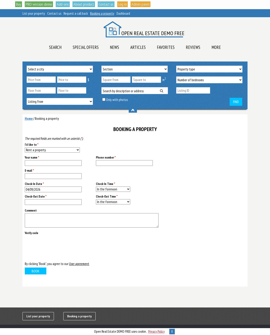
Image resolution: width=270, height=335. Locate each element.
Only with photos (117, 100)
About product (83, 4)
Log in (122, 4)
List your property (33, 13)
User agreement (79, 264)
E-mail (29, 171)
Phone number (106, 157)
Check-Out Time (106, 196)
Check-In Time (105, 184)
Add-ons (63, 4)
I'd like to (31, 145)
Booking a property (102, 13)
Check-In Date (34, 184)
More (216, 47)
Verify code (31, 233)
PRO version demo (39, 4)
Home (29, 118)
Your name (32, 157)
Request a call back (76, 13)
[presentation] (60, 248)
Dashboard (123, 13)
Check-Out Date (35, 196)
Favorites (166, 47)
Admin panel (140, 4)
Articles (138, 47)
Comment (31, 210)
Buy (18, 4)
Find (236, 102)
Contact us (106, 4)
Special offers (86, 47)
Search (55, 47)
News (114, 47)
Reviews (193, 47)
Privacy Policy (156, 331)
